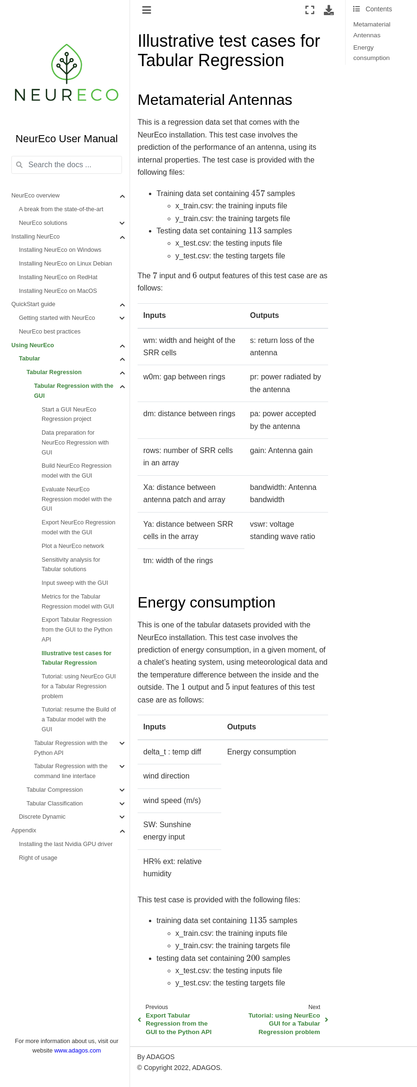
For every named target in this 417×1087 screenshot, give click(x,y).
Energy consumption (371, 52)
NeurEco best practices (49, 331)
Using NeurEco (32, 345)
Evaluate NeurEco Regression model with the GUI (77, 499)
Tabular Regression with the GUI (73, 391)
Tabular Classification (54, 803)
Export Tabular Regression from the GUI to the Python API (77, 629)
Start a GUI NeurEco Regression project (69, 414)
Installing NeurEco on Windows (60, 250)
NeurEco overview (35, 195)
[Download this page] (329, 10)
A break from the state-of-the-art (61, 209)
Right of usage (38, 858)
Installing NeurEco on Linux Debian (65, 263)
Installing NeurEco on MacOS (58, 291)
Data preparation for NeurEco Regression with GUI (75, 442)
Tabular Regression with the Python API (70, 748)
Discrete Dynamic (42, 816)
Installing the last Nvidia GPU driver (66, 844)
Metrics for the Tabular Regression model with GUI (78, 601)
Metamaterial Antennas (372, 29)
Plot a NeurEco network (73, 546)
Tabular (29, 358)
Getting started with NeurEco (57, 318)
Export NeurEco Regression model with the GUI (78, 527)
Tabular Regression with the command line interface (70, 771)
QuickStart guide (33, 304)
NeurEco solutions (43, 223)
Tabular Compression (54, 790)
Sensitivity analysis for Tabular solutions (71, 564)
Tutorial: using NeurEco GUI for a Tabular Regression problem (79, 686)
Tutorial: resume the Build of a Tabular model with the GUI (79, 719)
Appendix (23, 830)
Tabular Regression (54, 372)
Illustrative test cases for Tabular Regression (77, 658)
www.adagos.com (77, 1050)
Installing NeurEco (35, 236)
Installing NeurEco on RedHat (58, 277)
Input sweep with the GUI (75, 583)
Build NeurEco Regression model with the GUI (77, 470)
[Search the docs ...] (66, 165)
